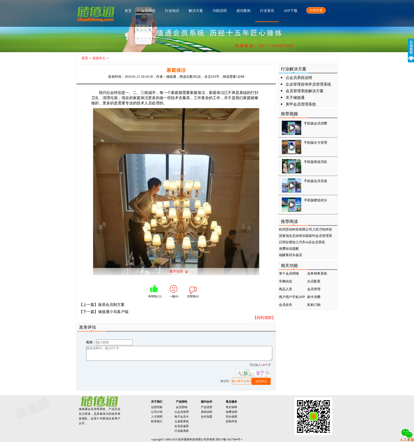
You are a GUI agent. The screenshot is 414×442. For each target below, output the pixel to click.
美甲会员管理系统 (301, 104)
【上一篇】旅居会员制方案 (102, 305)
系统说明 (206, 412)
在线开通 (316, 10)
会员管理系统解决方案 (305, 91)
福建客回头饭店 (290, 255)
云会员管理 (181, 412)
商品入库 (285, 289)
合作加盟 (206, 416)
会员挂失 (285, 305)
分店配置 (313, 281)
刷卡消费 (313, 297)
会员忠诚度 (181, 426)
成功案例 (243, 11)
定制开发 (231, 421)
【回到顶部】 (264, 318)
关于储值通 (295, 98)
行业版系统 (181, 431)
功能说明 (219, 11)
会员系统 (148, 11)
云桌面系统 (181, 421)
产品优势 (206, 407)
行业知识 (172, 11)
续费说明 (231, 412)
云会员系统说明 (299, 78)
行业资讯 (267, 11)
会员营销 (181, 407)
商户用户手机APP (292, 297)
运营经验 (156, 407)
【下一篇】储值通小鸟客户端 (103, 312)
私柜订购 (313, 305)
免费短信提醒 (289, 248)
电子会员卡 (181, 416)
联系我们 (156, 421)
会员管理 (313, 289)
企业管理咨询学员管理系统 (308, 84)
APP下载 (290, 11)
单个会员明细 (289, 273)
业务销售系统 (317, 273)
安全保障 (231, 416)
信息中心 (99, 58)
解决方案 (196, 11)
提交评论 (261, 381)
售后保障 (231, 407)
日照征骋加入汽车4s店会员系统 (302, 242)
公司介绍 (156, 412)
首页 (128, 11)
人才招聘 (156, 416)
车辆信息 (285, 281)
